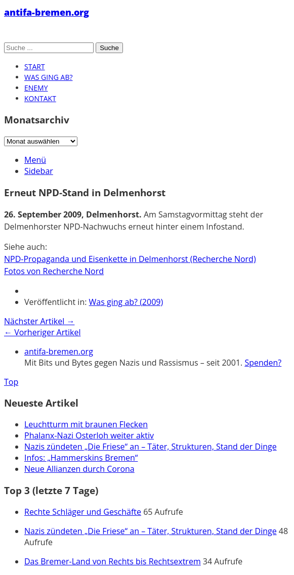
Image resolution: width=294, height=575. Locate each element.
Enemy (36, 88)
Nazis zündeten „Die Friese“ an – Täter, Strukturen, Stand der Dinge (150, 446)
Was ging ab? (48, 77)
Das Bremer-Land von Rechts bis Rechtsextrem (112, 561)
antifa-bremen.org (46, 12)
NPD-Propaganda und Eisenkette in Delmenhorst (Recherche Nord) (130, 258)
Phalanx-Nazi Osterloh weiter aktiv (89, 435)
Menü (35, 159)
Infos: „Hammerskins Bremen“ (81, 457)
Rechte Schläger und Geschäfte (82, 511)
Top (11, 381)
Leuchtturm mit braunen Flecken (86, 424)
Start (34, 66)
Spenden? (262, 362)
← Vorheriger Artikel (42, 332)
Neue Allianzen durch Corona (79, 468)
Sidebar (38, 170)
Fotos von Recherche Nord (54, 271)
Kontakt (40, 98)
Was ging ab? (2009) (126, 301)
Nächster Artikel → (39, 321)
